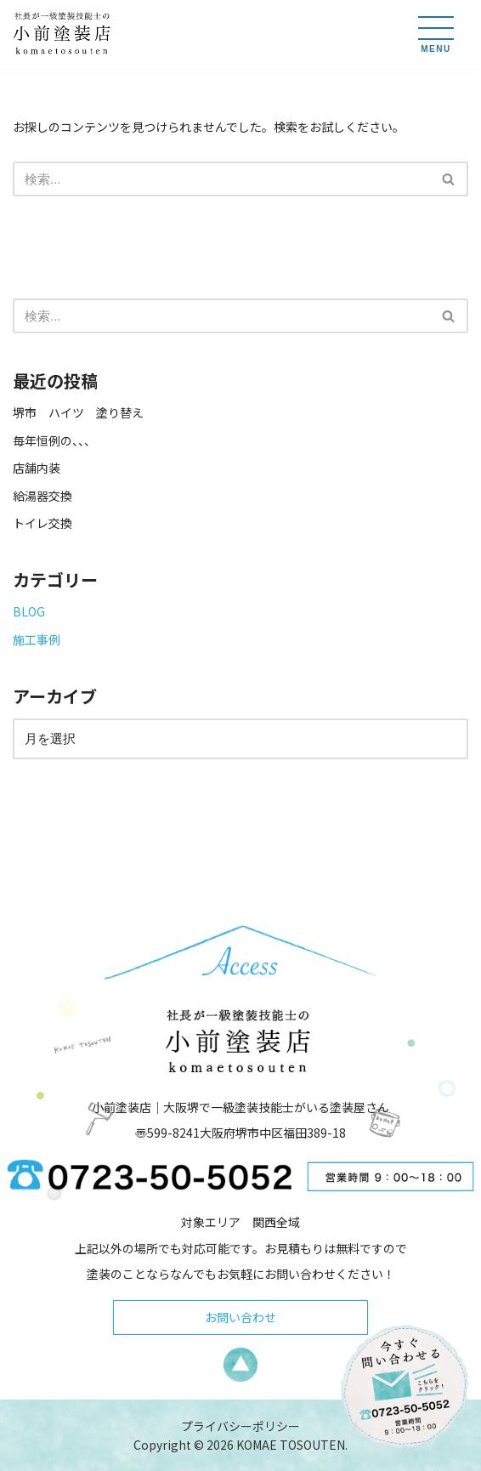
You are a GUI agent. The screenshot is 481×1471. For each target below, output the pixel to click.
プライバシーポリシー (240, 1425)
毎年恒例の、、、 (54, 440)
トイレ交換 (42, 522)
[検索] (221, 179)
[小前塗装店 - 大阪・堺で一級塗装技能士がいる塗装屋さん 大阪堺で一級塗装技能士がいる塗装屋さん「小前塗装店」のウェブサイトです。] (64, 34)
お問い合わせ (240, 1317)
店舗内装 (36, 467)
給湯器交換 (42, 495)
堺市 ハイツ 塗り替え (84, 412)
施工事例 (36, 639)
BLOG (29, 611)
